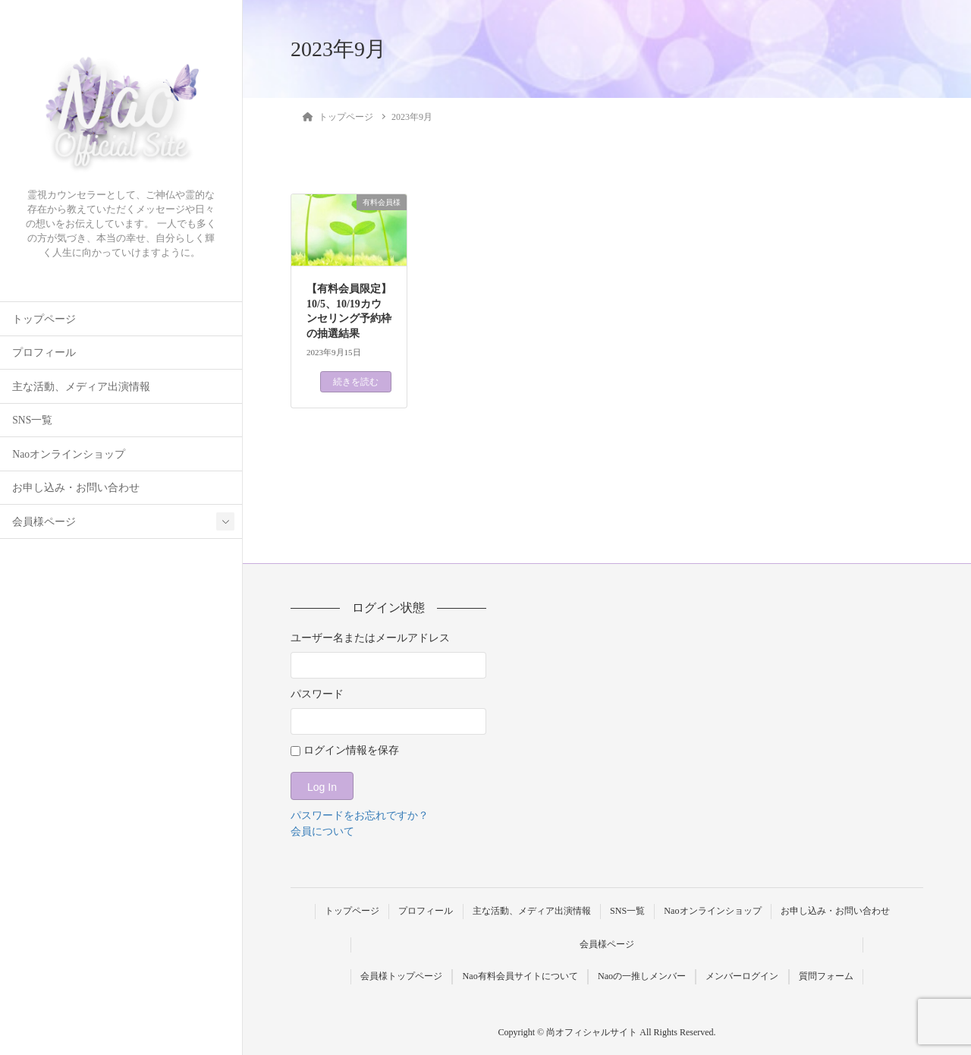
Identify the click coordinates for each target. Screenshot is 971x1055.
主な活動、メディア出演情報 (81, 386)
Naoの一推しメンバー (642, 976)
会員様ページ (44, 522)
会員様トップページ (401, 976)
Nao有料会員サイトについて (520, 976)
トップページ (44, 319)
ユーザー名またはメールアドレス (370, 638)
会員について (322, 831)
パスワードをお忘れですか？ (360, 815)
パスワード (317, 694)
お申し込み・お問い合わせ (76, 487)
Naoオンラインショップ (68, 454)
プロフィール (44, 352)
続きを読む (356, 381)
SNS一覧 (32, 420)
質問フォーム (826, 976)
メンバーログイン (741, 976)
